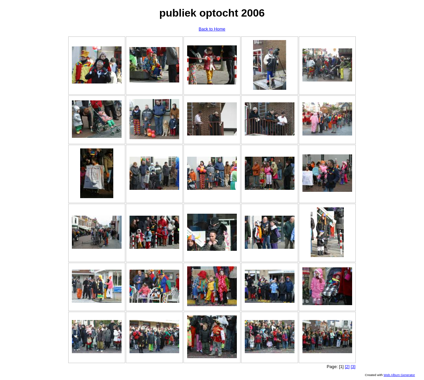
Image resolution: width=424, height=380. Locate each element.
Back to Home (212, 29)
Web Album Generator (399, 375)
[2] (347, 366)
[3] (353, 366)
